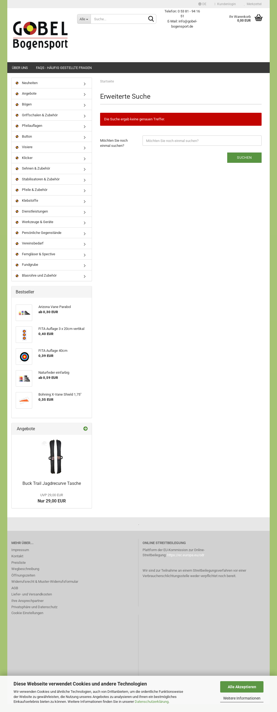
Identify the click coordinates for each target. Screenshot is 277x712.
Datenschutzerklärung (152, 702)
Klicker (24, 165)
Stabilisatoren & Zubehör (38, 187)
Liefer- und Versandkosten (31, 602)
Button (24, 144)
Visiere (24, 155)
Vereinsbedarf (30, 251)
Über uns (20, 68)
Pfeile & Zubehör (31, 198)
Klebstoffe (27, 208)
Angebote (26, 101)
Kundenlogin (225, 4)
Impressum (20, 557)
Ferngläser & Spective (35, 262)
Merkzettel (253, 4)
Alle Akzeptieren (242, 687)
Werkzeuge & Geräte (34, 229)
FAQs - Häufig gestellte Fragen (64, 68)
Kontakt (17, 564)
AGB (14, 596)
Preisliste (18, 570)
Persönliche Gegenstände (38, 240)
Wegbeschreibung (25, 576)
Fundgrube (27, 272)
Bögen (24, 112)
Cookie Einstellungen (27, 620)
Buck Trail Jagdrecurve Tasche (51, 491)
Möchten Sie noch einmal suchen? (114, 150)
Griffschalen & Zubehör (37, 123)
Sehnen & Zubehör (33, 176)
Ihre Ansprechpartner (27, 608)
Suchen (244, 165)
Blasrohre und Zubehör (36, 283)
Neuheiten (27, 90)
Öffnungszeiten (23, 583)
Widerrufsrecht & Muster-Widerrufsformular (44, 589)
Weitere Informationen (241, 698)
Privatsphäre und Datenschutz (34, 614)
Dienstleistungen (32, 219)
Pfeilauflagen (29, 133)
